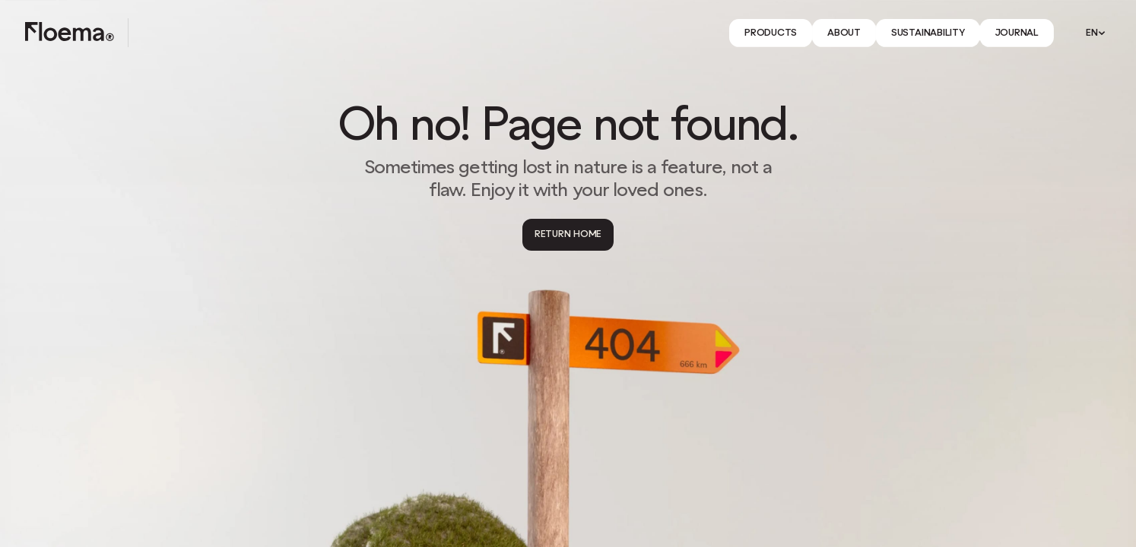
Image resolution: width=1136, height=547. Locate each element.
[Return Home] (568, 235)
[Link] (770, 33)
